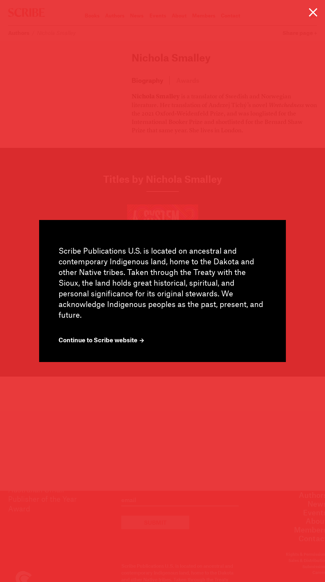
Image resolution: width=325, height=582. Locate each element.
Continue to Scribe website (101, 340)
